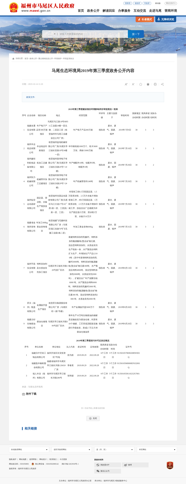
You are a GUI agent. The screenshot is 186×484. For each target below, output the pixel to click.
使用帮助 (33, 459)
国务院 (127, 3)
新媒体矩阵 (98, 460)
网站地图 (22, 459)
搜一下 (136, 34)
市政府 (147, 3)
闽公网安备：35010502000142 (47, 464)
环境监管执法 (68, 59)
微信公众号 (103, 471)
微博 (128, 465)
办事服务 (124, 10)
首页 (81, 10)
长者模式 (145, 19)
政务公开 (93, 10)
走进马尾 (155, 10)
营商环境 (171, 10)
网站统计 (43, 459)
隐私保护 (12, 459)
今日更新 (63, 459)
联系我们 (53, 459)
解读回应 (109, 10)
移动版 (158, 3)
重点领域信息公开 (45, 59)
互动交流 (140, 10)
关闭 (93, 418)
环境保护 (57, 59)
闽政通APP (102, 465)
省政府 (137, 3)
